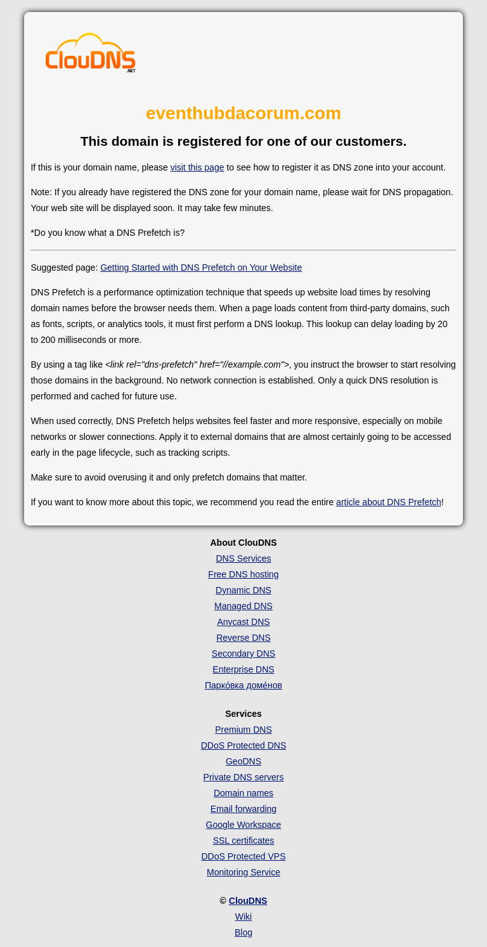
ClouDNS (248, 901)
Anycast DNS (243, 622)
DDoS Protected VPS (243, 856)
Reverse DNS (243, 638)
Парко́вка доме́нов (243, 685)
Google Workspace (244, 825)
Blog (243, 932)
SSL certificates (244, 840)
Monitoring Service (243, 872)
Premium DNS (243, 730)
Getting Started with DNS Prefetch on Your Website (201, 267)
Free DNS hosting (243, 574)
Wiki (243, 917)
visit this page (197, 167)
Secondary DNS (243, 653)
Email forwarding (243, 809)
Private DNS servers (244, 777)
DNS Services (243, 558)
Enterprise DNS (243, 669)
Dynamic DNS (243, 590)
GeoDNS (243, 761)
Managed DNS (243, 606)
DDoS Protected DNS (244, 745)
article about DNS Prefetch (388, 502)
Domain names (243, 793)
